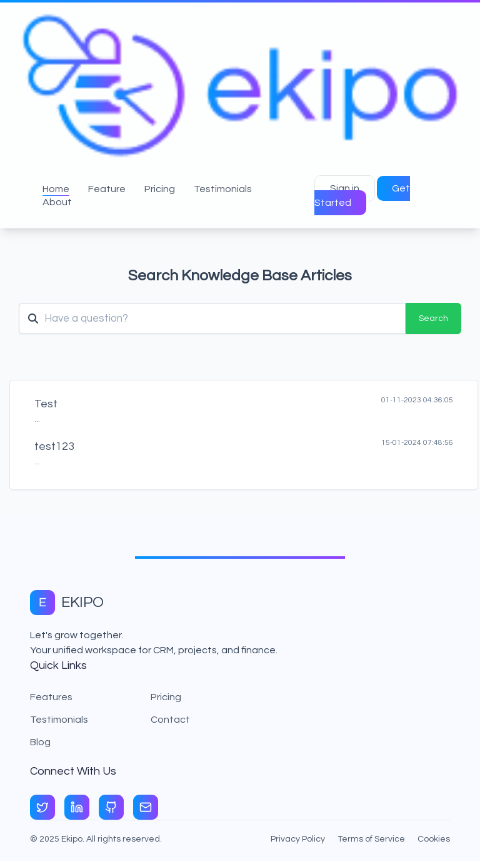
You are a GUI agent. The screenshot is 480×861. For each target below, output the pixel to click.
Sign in (344, 188)
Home (55, 189)
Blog (40, 742)
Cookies (434, 839)
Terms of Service (371, 839)
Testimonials (223, 189)
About (57, 202)
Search (433, 318)
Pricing (159, 189)
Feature (107, 189)
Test (46, 404)
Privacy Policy (298, 839)
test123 (54, 446)
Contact (170, 720)
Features (51, 697)
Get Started (362, 195)
